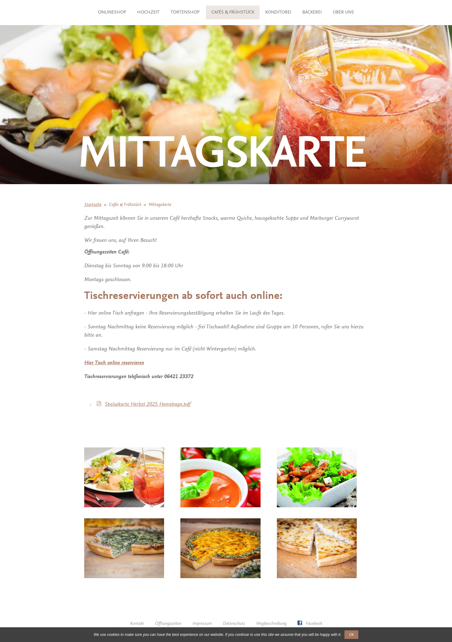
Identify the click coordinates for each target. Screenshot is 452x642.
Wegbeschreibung (271, 623)
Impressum (202, 623)
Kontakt (137, 623)
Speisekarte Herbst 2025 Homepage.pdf (148, 404)
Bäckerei (349, 12)
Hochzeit (143, 12)
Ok (351, 634)
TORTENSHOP (180, 12)
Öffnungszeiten (168, 623)
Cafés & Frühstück (270, 12)
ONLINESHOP (107, 12)
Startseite (92, 205)
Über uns (226, 26)
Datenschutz (234, 623)
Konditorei (315, 12)
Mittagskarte (159, 205)
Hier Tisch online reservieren (114, 363)
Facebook (309, 623)
